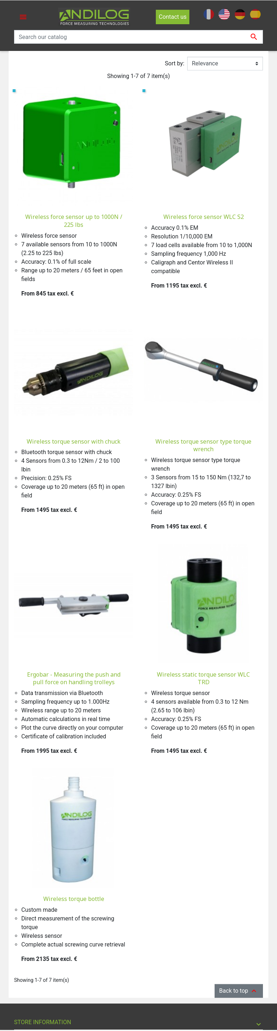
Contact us (172, 16)
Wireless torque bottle (73, 899)
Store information (42, 1022)
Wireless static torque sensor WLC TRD (203, 678)
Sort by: (174, 63)
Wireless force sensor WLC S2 (203, 217)
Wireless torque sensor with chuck (73, 441)
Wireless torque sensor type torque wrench (203, 445)
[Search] (138, 37)
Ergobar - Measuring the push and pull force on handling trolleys (73, 678)
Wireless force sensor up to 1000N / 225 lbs (73, 221)
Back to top (238, 991)
